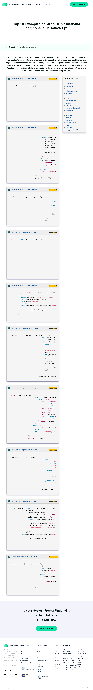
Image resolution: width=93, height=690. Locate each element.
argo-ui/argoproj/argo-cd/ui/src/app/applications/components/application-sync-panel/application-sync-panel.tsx (25, 127)
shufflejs (68, 103)
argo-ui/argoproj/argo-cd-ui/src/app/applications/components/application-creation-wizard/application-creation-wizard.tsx (25, 388)
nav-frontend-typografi (73, 108)
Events (56, 668)
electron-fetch (70, 83)
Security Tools (81, 649)
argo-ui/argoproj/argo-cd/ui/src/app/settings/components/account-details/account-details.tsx (25, 328)
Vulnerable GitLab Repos (70, 667)
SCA (21, 649)
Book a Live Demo (46, 628)
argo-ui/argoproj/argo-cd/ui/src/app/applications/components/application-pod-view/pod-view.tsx (25, 232)
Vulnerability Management (40, 657)
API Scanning (24, 660)
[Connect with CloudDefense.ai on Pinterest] (12, 674)
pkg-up (68, 88)
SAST (21, 651)
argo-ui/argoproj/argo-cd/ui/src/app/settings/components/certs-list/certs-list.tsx (25, 285)
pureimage (69, 127)
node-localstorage (71, 122)
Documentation (67, 653)
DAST (21, 653)
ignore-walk (69, 110)
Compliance (40, 666)
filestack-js (69, 93)
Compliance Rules (68, 658)
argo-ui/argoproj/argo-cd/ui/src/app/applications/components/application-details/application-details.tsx (25, 501)
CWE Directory (81, 653)
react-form (69, 120)
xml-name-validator (72, 96)
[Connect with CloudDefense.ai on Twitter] (12, 670)
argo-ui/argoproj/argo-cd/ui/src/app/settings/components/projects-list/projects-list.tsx (25, 189)
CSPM (38, 649)
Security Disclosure (57, 657)
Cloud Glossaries (67, 656)
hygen (68, 125)
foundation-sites (71, 105)
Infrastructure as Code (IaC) (26, 664)
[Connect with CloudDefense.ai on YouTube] (7, 674)
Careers (57, 649)
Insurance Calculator (68, 660)
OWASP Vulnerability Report (80, 664)
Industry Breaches (82, 656)
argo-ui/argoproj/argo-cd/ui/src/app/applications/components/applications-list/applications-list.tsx (25, 78)
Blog (64, 649)
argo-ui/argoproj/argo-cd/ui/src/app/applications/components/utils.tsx (25, 556)
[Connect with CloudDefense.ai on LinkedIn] (7, 670)
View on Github (53, 78)
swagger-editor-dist (72, 130)
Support (57, 651)
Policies (57, 653)
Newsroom (57, 671)
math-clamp (69, 86)
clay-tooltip (69, 115)
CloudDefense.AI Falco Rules (69, 671)
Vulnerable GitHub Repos (70, 665)
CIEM (38, 651)
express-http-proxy (72, 101)
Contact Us (57, 661)
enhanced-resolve (71, 91)
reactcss (68, 118)
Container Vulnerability (26, 656)
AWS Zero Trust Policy (69, 663)
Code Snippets (10, 47)
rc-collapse (69, 113)
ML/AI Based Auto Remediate (42, 661)
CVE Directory (81, 651)
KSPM (38, 664)
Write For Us (57, 665)
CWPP (38, 653)
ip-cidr (68, 98)
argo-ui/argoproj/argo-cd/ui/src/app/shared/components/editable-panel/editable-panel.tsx (25, 450)
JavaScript (24, 47)
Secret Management (26, 658)
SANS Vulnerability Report (82, 659)
